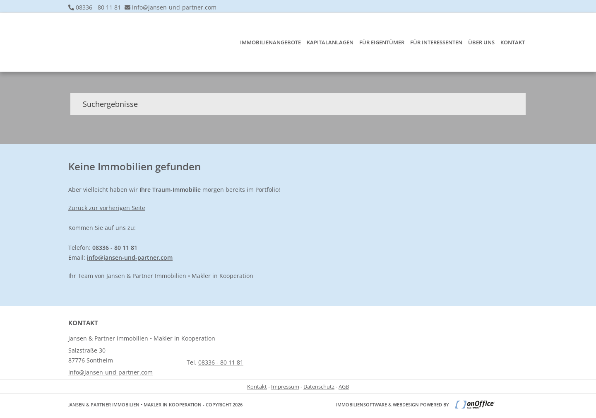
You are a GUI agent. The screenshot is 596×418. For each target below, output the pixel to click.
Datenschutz (318, 386)
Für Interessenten (436, 42)
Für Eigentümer (381, 42)
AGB (344, 386)
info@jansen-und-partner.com (174, 7)
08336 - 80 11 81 (98, 7)
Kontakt (512, 42)
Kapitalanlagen (330, 42)
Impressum (285, 386)
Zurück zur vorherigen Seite (106, 208)
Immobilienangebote (270, 42)
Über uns (481, 42)
